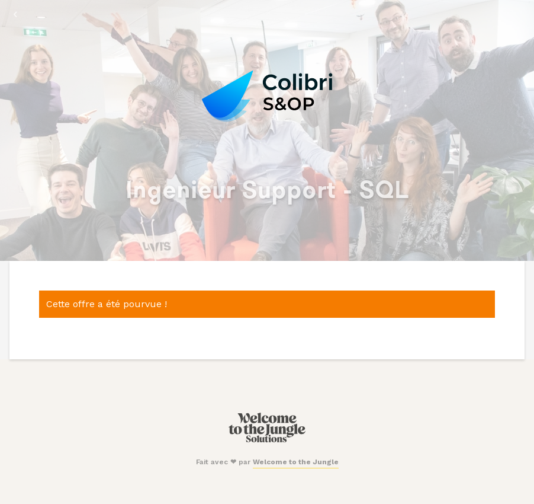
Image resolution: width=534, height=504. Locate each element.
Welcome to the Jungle (296, 462)
